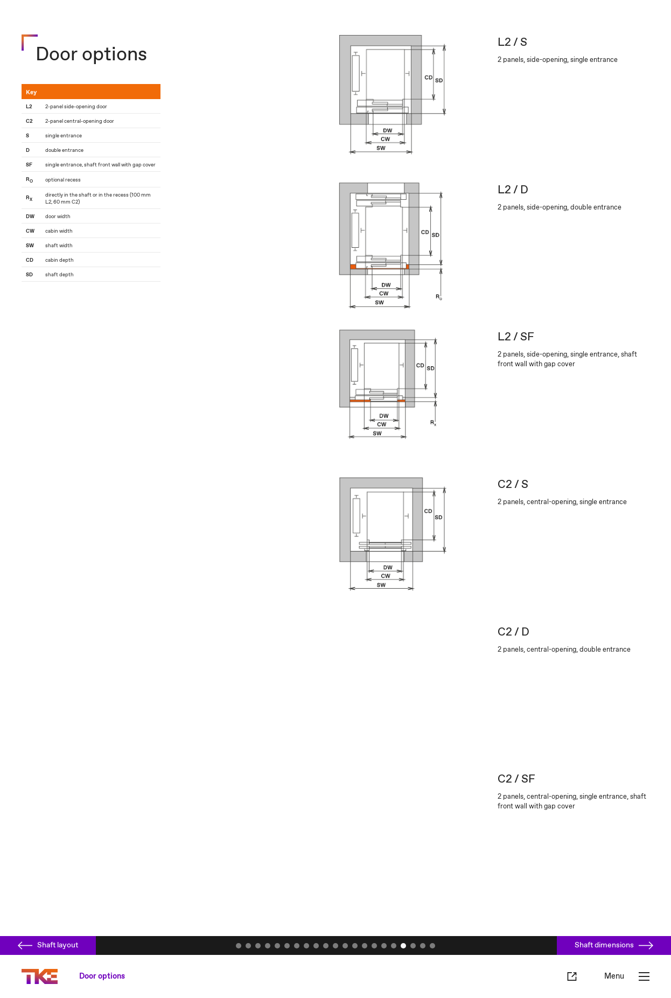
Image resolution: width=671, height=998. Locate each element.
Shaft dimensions (614, 945)
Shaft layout (48, 945)
